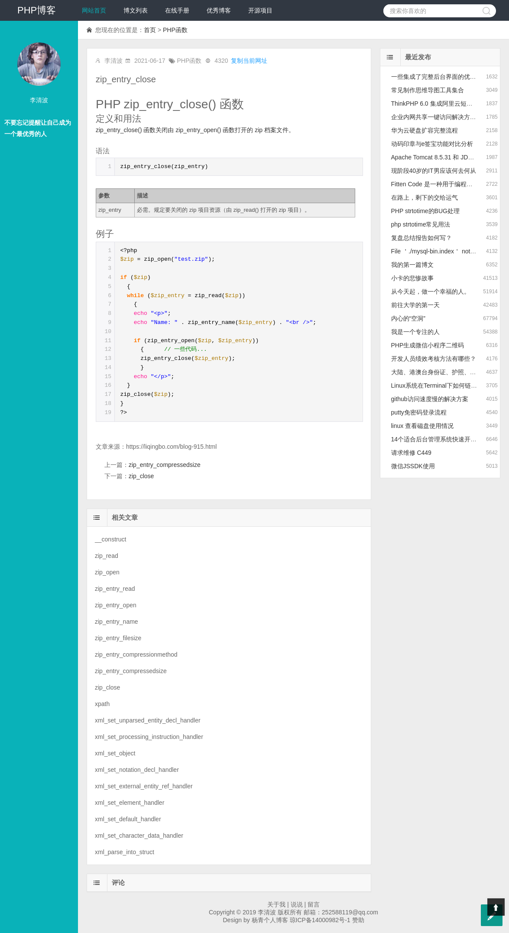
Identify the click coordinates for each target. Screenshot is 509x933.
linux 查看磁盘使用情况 (422, 425)
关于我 (276, 904)
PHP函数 (175, 29)
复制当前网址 (249, 60)
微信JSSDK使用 (413, 466)
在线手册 (177, 10)
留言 (314, 904)
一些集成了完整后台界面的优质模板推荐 (445, 76)
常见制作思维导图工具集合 (427, 90)
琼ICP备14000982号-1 (320, 920)
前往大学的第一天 (415, 304)
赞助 (358, 920)
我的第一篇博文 (412, 264)
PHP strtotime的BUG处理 (425, 210)
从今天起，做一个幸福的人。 (430, 291)
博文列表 (135, 10)
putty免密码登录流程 (419, 412)
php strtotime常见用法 (421, 224)
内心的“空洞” (408, 318)
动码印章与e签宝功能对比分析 (432, 143)
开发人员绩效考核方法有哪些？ (433, 358)
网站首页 (94, 10)
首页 (150, 29)
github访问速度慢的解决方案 (429, 398)
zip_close (141, 476)
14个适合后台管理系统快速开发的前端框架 (449, 439)
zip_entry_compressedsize (165, 464)
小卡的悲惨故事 (412, 278)
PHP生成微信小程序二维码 (427, 345)
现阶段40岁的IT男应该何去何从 (433, 170)
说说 (297, 904)
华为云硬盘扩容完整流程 (424, 130)
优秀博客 (219, 10)
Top (496, 907)
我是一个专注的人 (415, 331)
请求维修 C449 (411, 452)
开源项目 (260, 10)
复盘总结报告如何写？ (421, 237)
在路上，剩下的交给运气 (424, 197)
